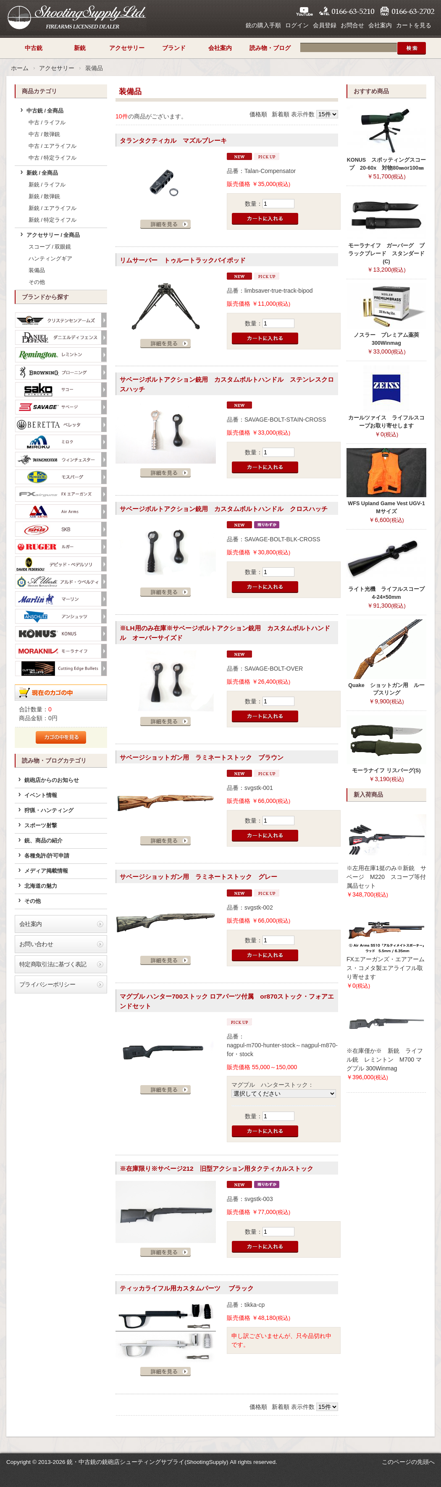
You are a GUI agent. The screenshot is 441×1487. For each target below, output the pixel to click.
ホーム (20, 68)
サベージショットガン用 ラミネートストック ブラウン (202, 757)
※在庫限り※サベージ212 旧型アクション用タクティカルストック (216, 1168)
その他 (37, 282)
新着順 (280, 114)
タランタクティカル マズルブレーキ (173, 140)
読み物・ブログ (270, 48)
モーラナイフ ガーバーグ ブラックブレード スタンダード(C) (386, 254)
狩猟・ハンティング (49, 810)
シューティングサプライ (76, 16)
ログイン (297, 25)
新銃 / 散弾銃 (44, 196)
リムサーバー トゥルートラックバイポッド (183, 260)
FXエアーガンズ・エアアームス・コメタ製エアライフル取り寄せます (385, 968)
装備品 (37, 270)
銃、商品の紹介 (43, 841)
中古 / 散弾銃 (44, 134)
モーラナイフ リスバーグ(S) (386, 771)
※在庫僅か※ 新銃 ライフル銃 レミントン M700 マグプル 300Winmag (384, 1059)
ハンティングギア (50, 259)
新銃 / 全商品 (42, 173)
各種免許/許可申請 (47, 856)
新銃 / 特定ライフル (53, 220)
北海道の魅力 (40, 886)
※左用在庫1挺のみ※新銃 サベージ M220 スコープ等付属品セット (386, 877)
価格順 (258, 114)
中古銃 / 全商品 (45, 111)
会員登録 (324, 25)
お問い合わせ (36, 944)
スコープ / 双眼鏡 (50, 247)
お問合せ (352, 25)
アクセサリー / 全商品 (53, 235)
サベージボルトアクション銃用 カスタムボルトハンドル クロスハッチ (224, 508)
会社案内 (380, 25)
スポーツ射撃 (40, 826)
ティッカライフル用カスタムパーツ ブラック (187, 1288)
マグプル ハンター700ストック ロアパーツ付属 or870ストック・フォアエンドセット (227, 1001)
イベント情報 (40, 795)
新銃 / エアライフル (53, 208)
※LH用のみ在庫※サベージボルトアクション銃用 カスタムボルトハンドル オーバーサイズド (225, 632)
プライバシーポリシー (47, 984)
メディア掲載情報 (46, 871)
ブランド (174, 48)
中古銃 (33, 48)
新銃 (80, 48)
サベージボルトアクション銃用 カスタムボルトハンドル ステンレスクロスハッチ (227, 384)
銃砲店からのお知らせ (51, 780)
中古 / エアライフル (53, 146)
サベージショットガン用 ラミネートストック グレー (198, 876)
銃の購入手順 (263, 25)
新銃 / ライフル (47, 185)
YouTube (304, 11)
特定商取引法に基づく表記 (53, 964)
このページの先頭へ (408, 1461)
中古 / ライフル (47, 123)
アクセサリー (126, 48)
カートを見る (413, 25)
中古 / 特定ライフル (53, 158)
